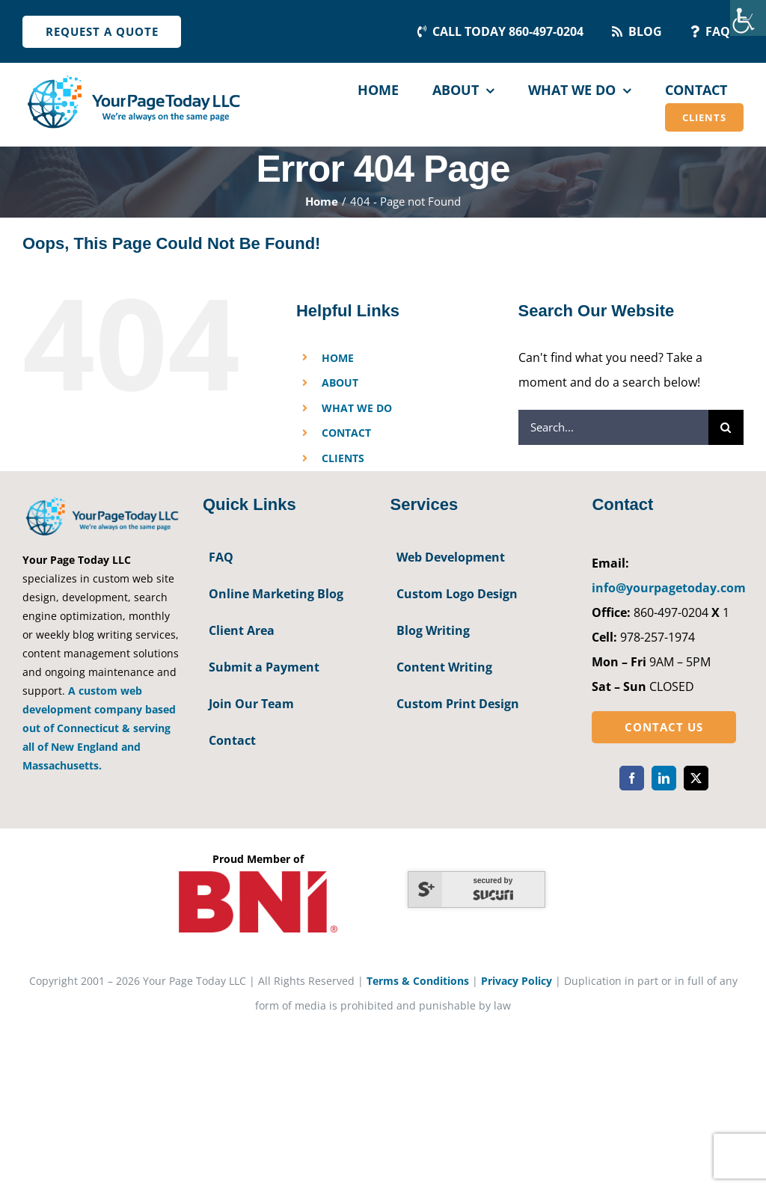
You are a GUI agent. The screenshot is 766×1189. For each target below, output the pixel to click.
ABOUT (340, 382)
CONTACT (346, 432)
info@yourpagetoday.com (669, 588)
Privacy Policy (516, 981)
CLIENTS (343, 458)
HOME (338, 358)
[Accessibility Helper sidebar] (748, 18)
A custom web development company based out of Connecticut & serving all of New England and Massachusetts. (99, 727)
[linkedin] (664, 778)
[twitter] (696, 778)
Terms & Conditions (418, 981)
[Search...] (613, 427)
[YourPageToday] (133, 76)
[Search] (726, 427)
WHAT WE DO (357, 408)
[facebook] (631, 778)
